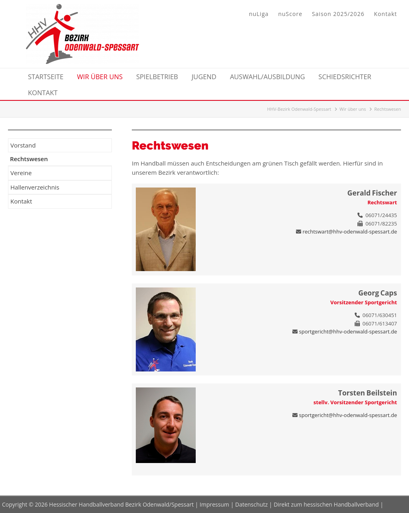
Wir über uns (353, 109)
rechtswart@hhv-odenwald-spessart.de (349, 231)
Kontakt (385, 14)
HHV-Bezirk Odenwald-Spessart (299, 109)
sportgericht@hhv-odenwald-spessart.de (348, 331)
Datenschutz (251, 504)
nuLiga (258, 14)
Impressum (214, 504)
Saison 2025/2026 (338, 14)
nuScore (290, 14)
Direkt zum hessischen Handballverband (326, 504)
